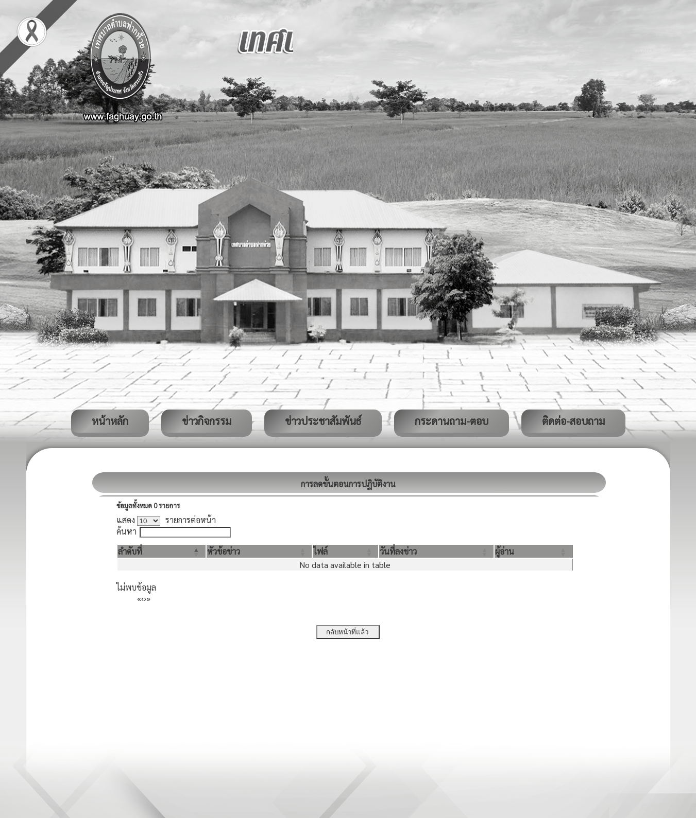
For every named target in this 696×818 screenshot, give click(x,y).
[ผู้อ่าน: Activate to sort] (533, 551)
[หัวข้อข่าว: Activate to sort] (259, 551)
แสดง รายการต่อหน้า (166, 519)
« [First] (139, 598)
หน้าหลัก (110, 421)
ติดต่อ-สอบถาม (573, 421)
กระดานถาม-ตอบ (451, 421)
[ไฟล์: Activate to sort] (345, 551)
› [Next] (145, 598)
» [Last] (148, 598)
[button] (130, 551)
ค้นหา (126, 531)
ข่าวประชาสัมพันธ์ (323, 421)
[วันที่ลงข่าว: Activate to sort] (436, 551)
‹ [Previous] (142, 598)
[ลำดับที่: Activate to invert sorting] (161, 551)
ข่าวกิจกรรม (206, 421)
